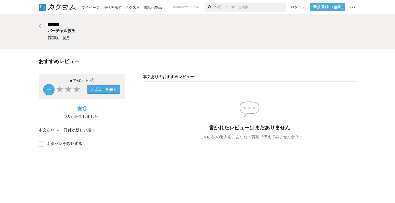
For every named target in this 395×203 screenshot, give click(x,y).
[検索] (209, 7)
